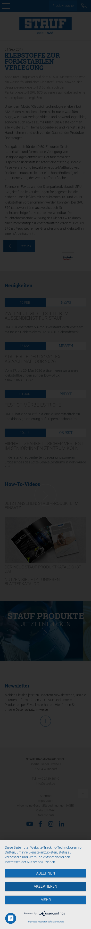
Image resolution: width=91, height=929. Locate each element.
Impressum (33, 921)
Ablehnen (45, 873)
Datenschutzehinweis (52, 921)
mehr (46, 900)
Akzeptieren (45, 886)
